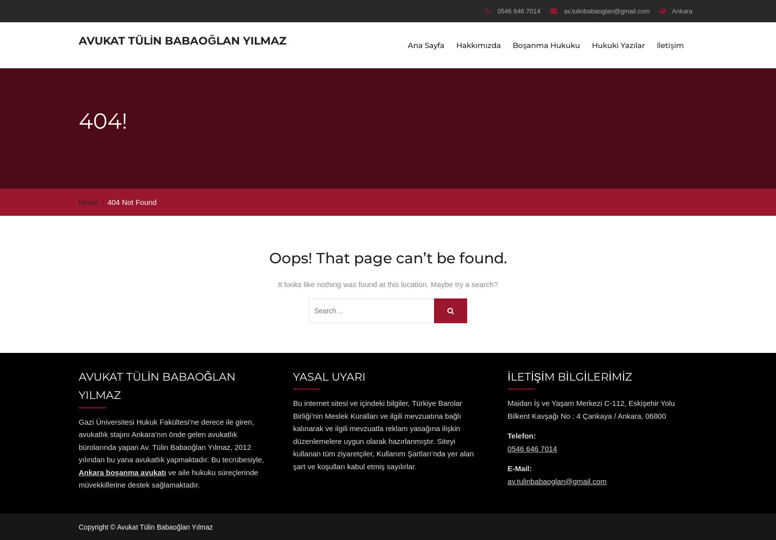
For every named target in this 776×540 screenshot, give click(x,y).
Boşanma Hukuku (547, 44)
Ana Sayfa (426, 44)
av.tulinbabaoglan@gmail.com (607, 11)
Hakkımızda (478, 44)
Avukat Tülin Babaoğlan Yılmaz (183, 40)
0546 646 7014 (518, 11)
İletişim (670, 44)
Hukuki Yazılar (618, 44)
